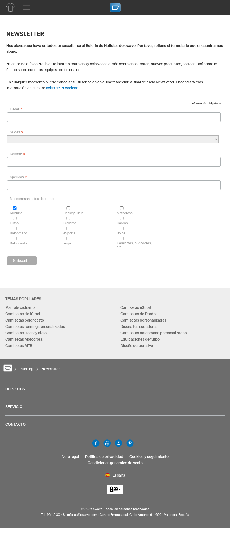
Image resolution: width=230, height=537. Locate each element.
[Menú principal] (26, 7)
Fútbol (14, 223)
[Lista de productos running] (10, 7)
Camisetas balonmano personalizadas (153, 333)
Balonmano (18, 233)
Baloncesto (18, 243)
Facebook (96, 443)
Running (16, 213)
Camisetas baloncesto (24, 320)
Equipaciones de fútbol (140, 339)
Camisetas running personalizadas (35, 326)
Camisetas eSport (135, 307)
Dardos (122, 223)
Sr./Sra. (16, 132)
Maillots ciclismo (20, 307)
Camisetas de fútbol (22, 314)
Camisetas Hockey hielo (26, 333)
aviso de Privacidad (62, 88)
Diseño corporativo (136, 346)
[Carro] (218, 6)
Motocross (125, 213)
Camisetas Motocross (24, 339)
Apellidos (18, 177)
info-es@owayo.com (82, 514)
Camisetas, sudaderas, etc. (134, 245)
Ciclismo (69, 223)
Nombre (17, 154)
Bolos (121, 233)
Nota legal (70, 457)
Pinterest (130, 443)
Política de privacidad (104, 457)
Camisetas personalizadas (143, 320)
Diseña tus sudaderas (138, 326)
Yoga (67, 243)
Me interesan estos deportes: (32, 199)
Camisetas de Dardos (138, 314)
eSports (69, 233)
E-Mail (16, 109)
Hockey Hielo (73, 213)
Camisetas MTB (18, 346)
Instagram (118, 443)
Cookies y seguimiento (149, 457)
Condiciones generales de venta (115, 463)
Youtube (107, 443)
